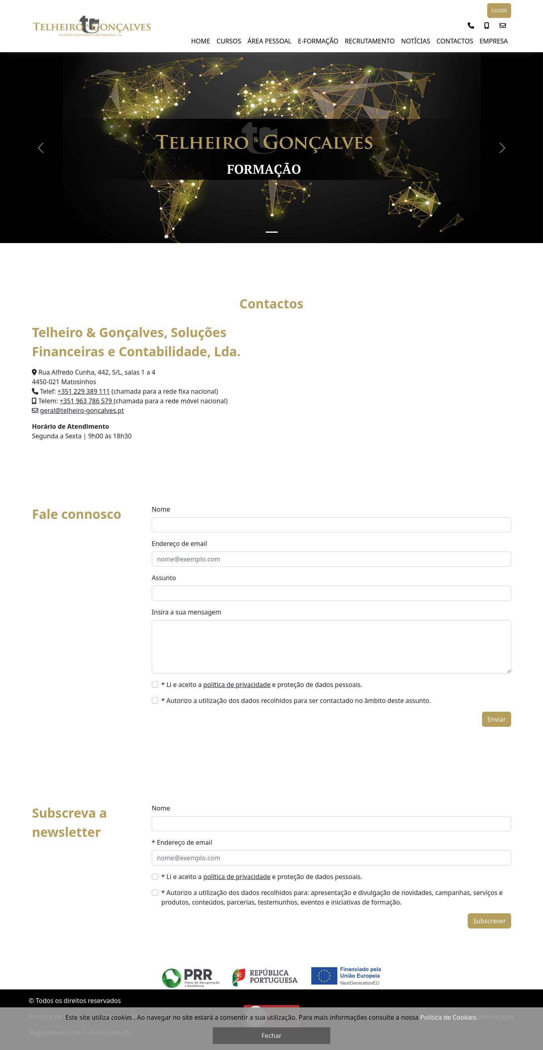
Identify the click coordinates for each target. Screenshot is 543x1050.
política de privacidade (237, 684)
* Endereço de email (182, 842)
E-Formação (318, 41)
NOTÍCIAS (415, 41)
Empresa (494, 41)
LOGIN (499, 10)
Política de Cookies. (449, 1017)
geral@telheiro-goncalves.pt (82, 410)
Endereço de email (179, 543)
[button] (471, 25)
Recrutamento (369, 41)
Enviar (496, 719)
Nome (161, 509)
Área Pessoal (269, 41)
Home (200, 41)
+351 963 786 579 (87, 400)
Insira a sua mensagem (187, 612)
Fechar (271, 1035)
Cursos (229, 41)
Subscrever (489, 921)
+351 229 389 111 (83, 391)
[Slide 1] (272, 232)
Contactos (455, 41)
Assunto (164, 577)
